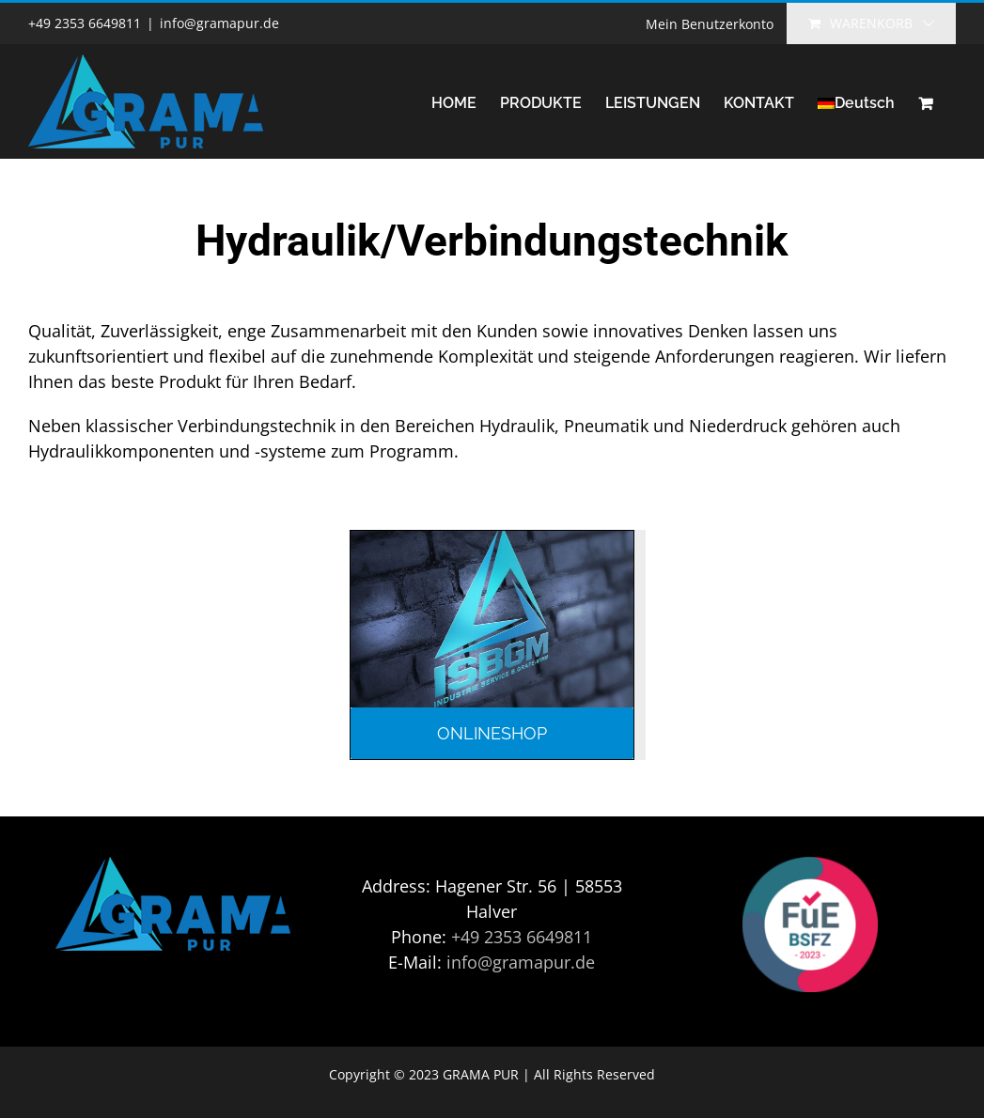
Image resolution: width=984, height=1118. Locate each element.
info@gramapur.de (219, 23)
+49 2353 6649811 (521, 936)
